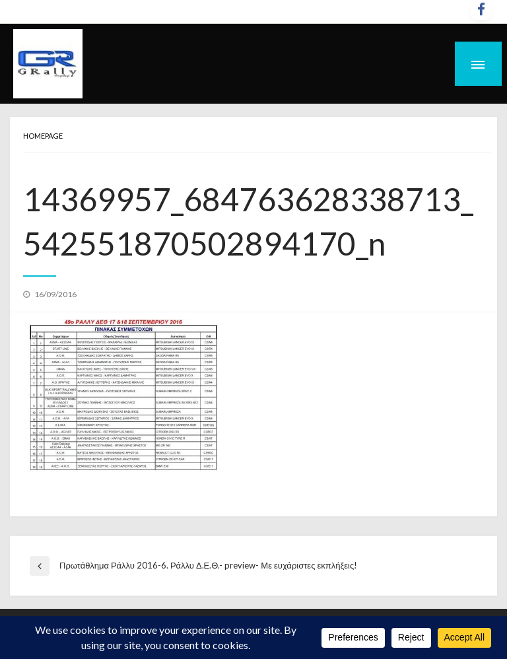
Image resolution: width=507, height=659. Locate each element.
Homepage (43, 135)
